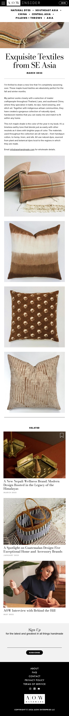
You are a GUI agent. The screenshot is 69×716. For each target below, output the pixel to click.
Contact (34, 676)
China (22, 14)
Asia (50, 17)
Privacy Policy (34, 680)
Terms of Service (34, 684)
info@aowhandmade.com (22, 149)
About (34, 668)
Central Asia (41, 14)
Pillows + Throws (29, 17)
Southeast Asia (46, 10)
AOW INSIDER (29, 3)
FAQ (34, 672)
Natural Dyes (21, 10)
